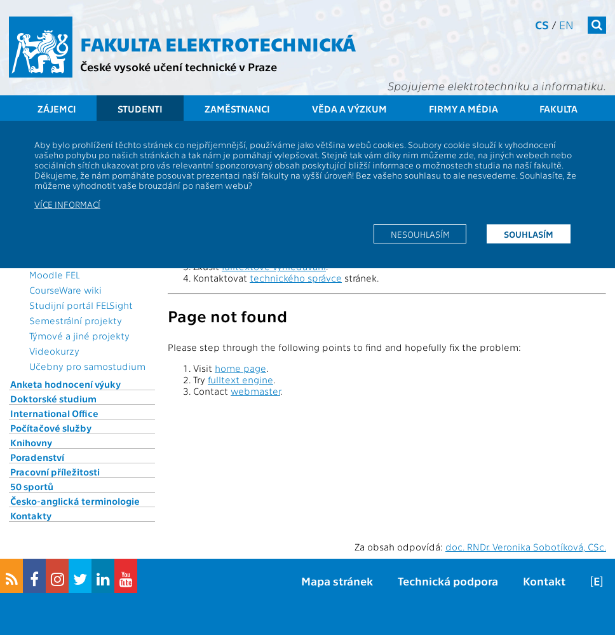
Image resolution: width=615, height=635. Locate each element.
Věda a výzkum (349, 108)
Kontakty (30, 515)
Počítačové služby (50, 428)
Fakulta (558, 108)
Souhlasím (528, 234)
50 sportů (31, 486)
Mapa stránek (337, 580)
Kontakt (544, 580)
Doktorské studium (53, 398)
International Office (54, 413)
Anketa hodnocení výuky (65, 384)
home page (240, 368)
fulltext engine (240, 379)
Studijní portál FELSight (81, 305)
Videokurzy (54, 351)
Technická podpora (448, 580)
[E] (596, 580)
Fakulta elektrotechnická (218, 43)
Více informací (67, 204)
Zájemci (56, 108)
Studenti (140, 108)
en (566, 24)
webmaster (255, 391)
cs (542, 24)
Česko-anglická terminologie (75, 501)
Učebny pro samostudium (87, 366)
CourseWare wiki (65, 290)
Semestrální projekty (75, 320)
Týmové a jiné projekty (79, 335)
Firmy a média (463, 108)
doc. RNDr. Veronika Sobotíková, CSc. (525, 546)
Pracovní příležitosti (55, 471)
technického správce (296, 277)
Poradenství (37, 457)
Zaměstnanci (237, 108)
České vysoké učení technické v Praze (178, 66)
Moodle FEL (54, 274)
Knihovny (31, 442)
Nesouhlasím (420, 234)
